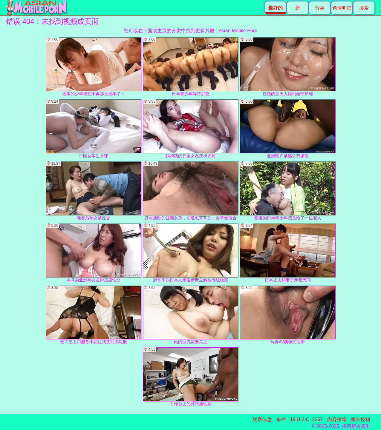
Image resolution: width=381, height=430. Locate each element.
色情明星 (341, 7)
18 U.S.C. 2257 (306, 419)
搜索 (364, 7)
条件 (281, 419)
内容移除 (336, 419)
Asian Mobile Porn (237, 30)
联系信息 (262, 419)
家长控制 (360, 419)
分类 (320, 7)
